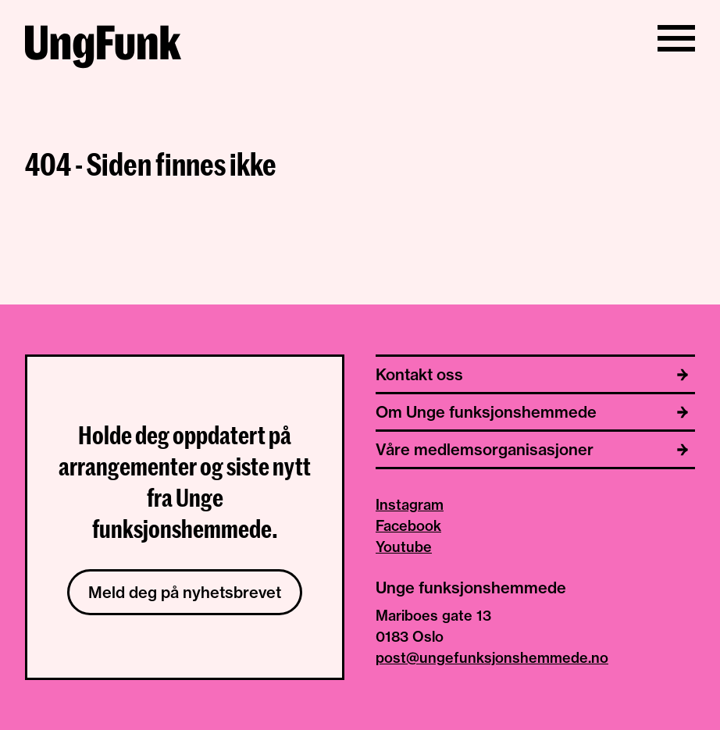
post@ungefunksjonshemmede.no (492, 658)
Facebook (408, 526)
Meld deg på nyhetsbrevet (184, 592)
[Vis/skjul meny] (676, 38)
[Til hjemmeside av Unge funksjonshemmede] (103, 49)
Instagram (410, 505)
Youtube (404, 547)
